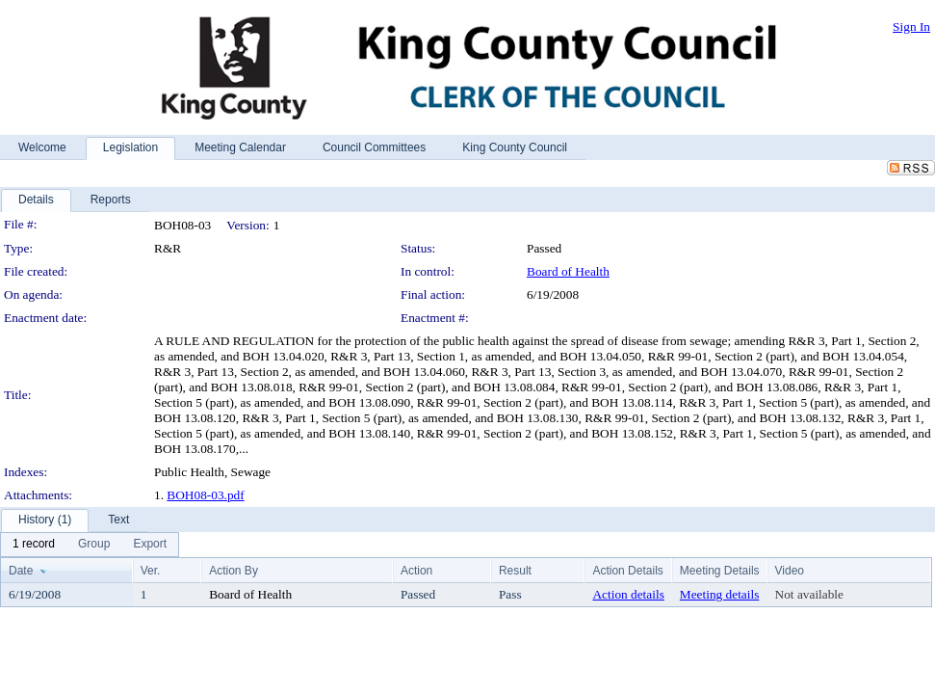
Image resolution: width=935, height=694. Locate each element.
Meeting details (720, 594)
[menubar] (89, 544)
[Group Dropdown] (93, 544)
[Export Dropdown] (149, 544)
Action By (233, 570)
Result (515, 570)
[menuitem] (33, 544)
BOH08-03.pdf (205, 495)
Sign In (911, 26)
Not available (809, 594)
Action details (627, 594)
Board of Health (568, 271)
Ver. (151, 570)
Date (21, 570)
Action (416, 570)
